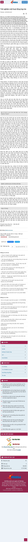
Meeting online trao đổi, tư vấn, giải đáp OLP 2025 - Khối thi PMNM (14, 475)
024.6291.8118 (14, 538)
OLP (3, 404)
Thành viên (24, 2)
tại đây (19, 499)
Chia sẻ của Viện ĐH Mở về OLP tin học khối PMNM (13, 342)
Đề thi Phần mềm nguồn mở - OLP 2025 (12, 478)
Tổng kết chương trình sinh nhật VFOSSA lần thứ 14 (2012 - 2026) (14, 451)
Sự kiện (3, 398)
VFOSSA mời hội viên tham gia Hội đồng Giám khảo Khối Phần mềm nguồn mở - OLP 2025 (13, 470)
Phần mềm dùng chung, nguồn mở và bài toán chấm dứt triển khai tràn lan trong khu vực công (13, 456)
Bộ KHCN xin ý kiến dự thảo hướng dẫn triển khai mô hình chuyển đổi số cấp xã (14, 446)
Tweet (17, 291)
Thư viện (4, 425)
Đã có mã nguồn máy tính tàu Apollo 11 (10, 349)
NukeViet (9, 539)
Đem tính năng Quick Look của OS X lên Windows (12, 377)
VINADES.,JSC (20, 539)
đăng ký (5, 496)
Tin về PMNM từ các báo (7, 419)
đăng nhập (10, 496)
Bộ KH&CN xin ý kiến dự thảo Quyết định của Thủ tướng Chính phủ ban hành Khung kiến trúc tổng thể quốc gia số (14, 435)
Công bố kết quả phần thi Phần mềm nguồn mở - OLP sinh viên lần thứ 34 (14, 460)
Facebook (10, 291)
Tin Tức (3, 395)
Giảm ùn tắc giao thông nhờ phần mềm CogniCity (12, 373)
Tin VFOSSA (4, 416)
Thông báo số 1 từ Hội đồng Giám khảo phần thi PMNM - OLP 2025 (14, 465)
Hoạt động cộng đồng (6, 422)
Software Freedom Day (7, 401)
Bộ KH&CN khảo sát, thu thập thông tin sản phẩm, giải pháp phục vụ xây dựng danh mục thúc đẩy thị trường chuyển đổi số (14, 441)
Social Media (4, 407)
